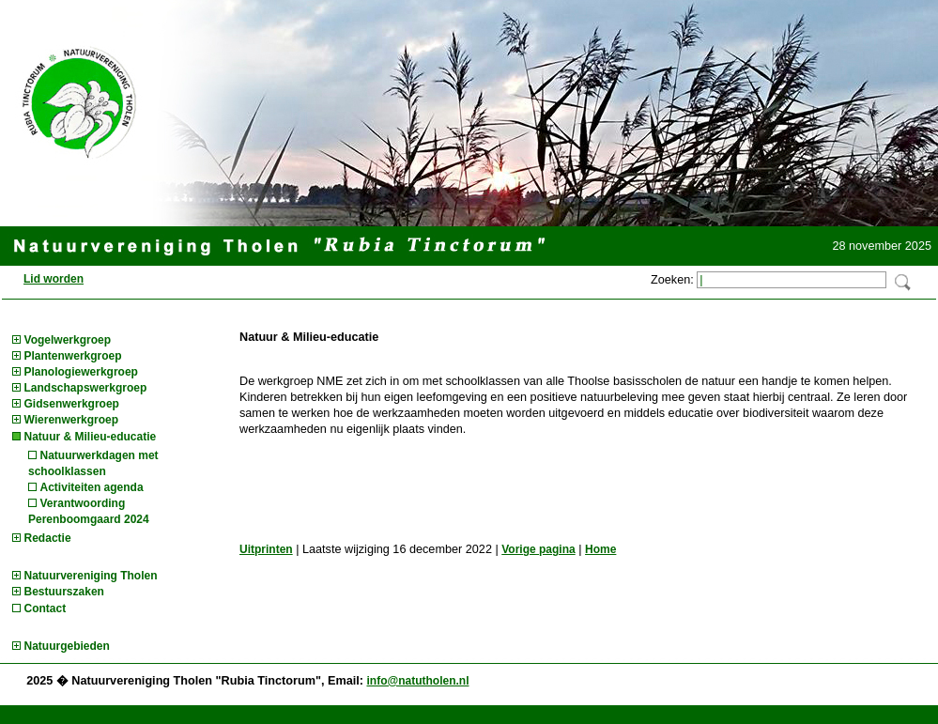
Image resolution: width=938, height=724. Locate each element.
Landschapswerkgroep (85, 387)
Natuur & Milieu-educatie (90, 436)
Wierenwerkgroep (71, 419)
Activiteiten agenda (92, 487)
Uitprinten (266, 549)
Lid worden (53, 278)
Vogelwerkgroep (67, 340)
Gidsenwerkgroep (71, 403)
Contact (45, 608)
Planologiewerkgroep (81, 371)
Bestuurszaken (64, 591)
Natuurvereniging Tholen (91, 575)
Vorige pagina (538, 549)
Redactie (47, 538)
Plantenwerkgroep (73, 355)
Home (600, 549)
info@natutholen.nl (417, 680)
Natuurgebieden (67, 646)
